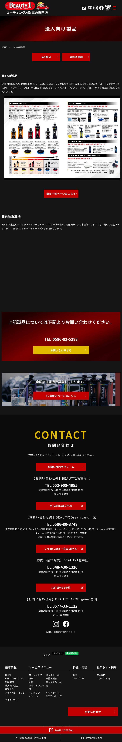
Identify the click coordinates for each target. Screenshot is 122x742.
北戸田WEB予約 (61, 587)
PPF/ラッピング (54, 696)
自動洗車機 (76, 57)
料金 (75, 674)
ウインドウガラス (36, 687)
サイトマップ (11, 699)
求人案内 (101, 674)
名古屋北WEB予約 (61, 506)
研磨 (31, 681)
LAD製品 (46, 57)
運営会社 (9, 689)
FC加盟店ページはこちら (61, 396)
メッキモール (52, 674)
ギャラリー (78, 678)
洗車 (31, 678)
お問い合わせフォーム (61, 467)
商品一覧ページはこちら (61, 193)
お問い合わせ (93, 712)
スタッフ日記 (103, 678)
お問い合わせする (61, 350)
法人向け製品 (11, 685)
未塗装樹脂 (51, 678)
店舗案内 (9, 681)
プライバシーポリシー (15, 694)
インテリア (34, 692)
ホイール (33, 696)
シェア (46, 654)
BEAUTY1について (14, 678)
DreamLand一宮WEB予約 (61, 548)
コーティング (35, 674)
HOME (4, 47)
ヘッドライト (52, 692)
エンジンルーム (53, 681)
